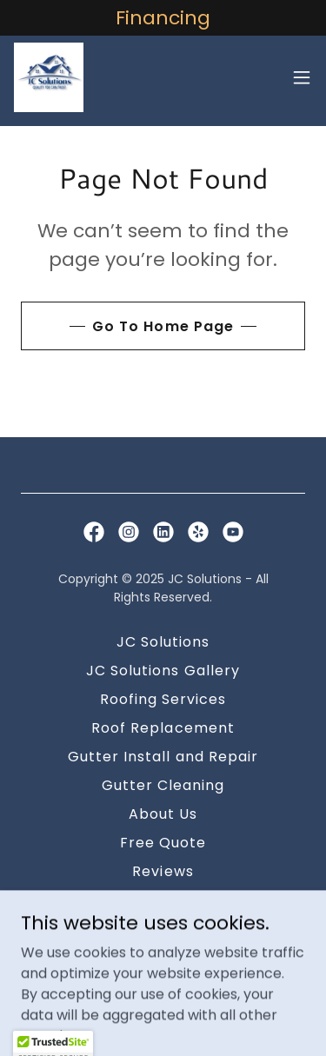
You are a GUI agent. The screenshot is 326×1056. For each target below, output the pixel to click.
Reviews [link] (162, 871)
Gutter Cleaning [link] (163, 785)
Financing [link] (162, 929)
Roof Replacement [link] (162, 728)
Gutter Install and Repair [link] (162, 757)
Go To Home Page (162, 326)
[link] (48, 77)
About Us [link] (163, 814)
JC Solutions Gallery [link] (162, 671)
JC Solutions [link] (163, 642)
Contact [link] (163, 900)
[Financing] (163, 17)
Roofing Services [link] (163, 699)
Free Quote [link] (163, 843)
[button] (301, 77)
